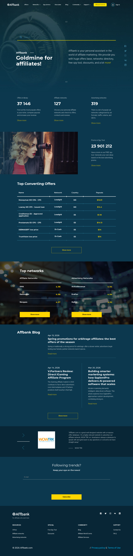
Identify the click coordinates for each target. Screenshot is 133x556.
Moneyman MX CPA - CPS (30, 200)
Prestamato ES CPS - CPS (30, 223)
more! (108, 62)
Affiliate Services (83, 537)
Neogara (23, 302)
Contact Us (117, 530)
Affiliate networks (18, 533)
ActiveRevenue (78, 287)
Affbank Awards (100, 4)
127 (57, 104)
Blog (66, 4)
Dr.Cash (58, 229)
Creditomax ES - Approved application (30, 215)
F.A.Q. (115, 533)
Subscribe (66, 497)
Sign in (118, 5)
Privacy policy (98, 548)
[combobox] (66, 37)
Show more (21, 120)
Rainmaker (24, 294)
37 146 (24, 104)
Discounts (58, 4)
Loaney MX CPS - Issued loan (32, 207)
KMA (22, 287)
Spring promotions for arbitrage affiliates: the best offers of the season (82, 340)
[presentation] (66, 486)
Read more (52, 354)
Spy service (46, 4)
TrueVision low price (28, 237)
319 (94, 104)
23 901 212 (101, 146)
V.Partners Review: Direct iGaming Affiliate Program (60, 374)
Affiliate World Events (85, 533)
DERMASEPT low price (28, 230)
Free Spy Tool (52, 530)
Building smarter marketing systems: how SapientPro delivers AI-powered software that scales (101, 378)
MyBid (74, 302)
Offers (26, 4)
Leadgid (58, 200)
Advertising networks (19, 537)
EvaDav (75, 294)
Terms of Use (114, 548)
